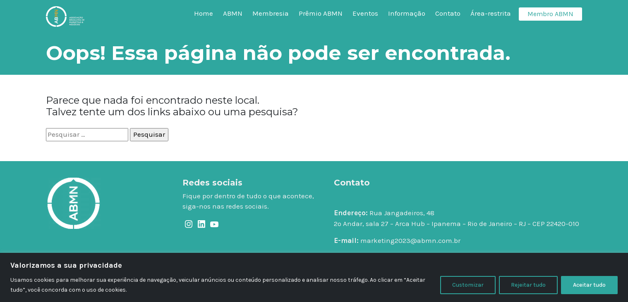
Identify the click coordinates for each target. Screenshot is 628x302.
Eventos (365, 13)
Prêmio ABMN (321, 13)
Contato (447, 13)
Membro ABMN (550, 14)
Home (203, 13)
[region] (314, 277)
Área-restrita (490, 13)
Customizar (468, 284)
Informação (406, 13)
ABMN (232, 13)
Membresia (270, 13)
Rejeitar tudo (528, 284)
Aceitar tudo (589, 284)
